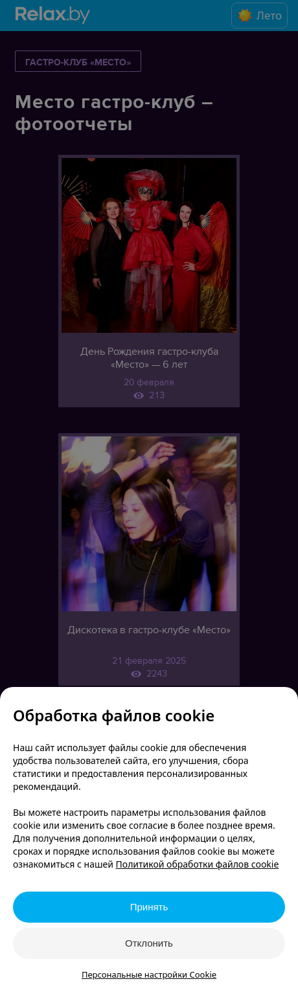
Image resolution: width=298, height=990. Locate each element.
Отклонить (149, 943)
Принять (149, 906)
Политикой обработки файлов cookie (197, 864)
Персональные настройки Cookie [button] (149, 974)
